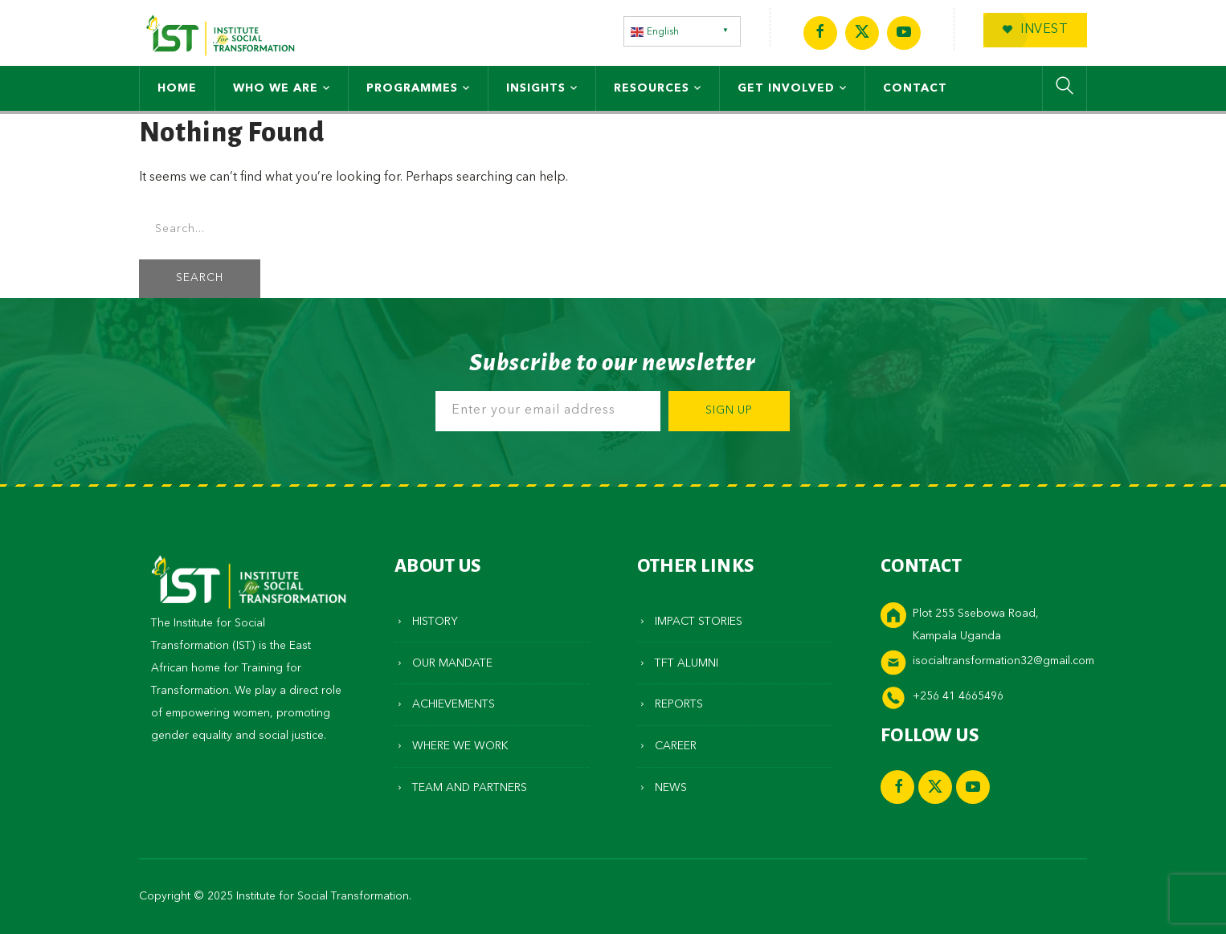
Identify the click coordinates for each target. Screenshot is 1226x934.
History (435, 621)
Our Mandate (452, 663)
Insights (536, 88)
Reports (679, 704)
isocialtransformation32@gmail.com (1003, 661)
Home (177, 88)
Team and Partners (469, 787)
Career (676, 746)
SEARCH (199, 278)
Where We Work (460, 746)
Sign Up (729, 411)
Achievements (453, 704)
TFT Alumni (686, 663)
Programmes (412, 88)
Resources (651, 88)
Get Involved (786, 88)
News (671, 787)
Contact (915, 88)
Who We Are (275, 88)
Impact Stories (698, 621)
